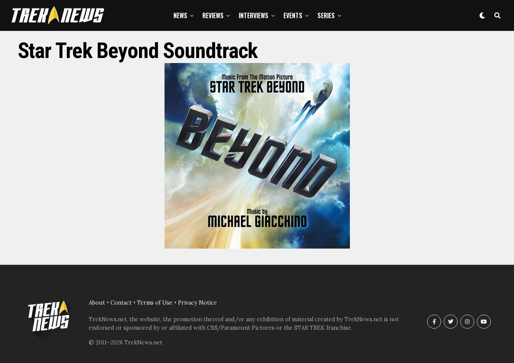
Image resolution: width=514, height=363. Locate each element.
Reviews (213, 15)
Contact (121, 302)
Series (326, 15)
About (97, 302)
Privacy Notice (197, 302)
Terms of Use (155, 302)
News (180, 15)
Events (292, 15)
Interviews (253, 15)
